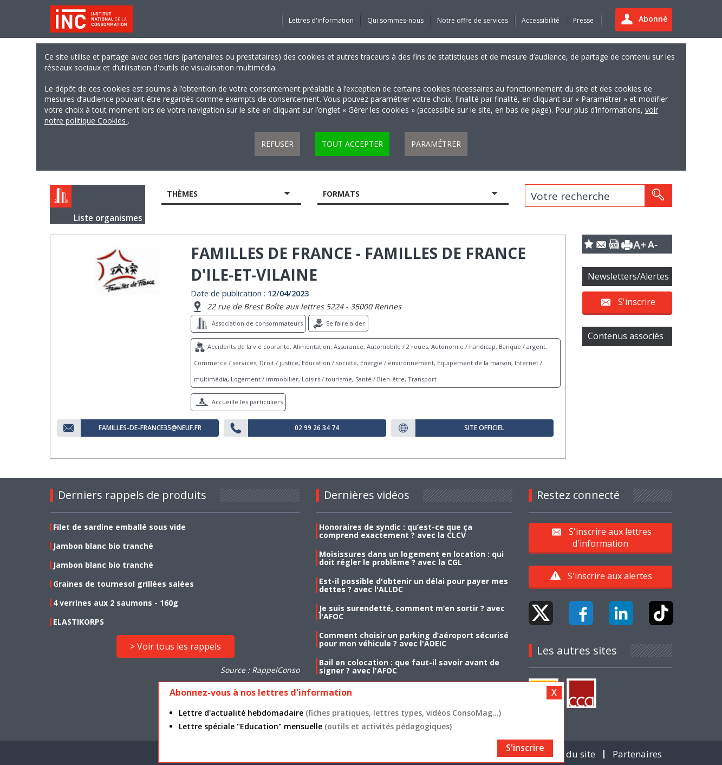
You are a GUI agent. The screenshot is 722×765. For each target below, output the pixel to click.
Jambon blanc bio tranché (103, 546)
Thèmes (182, 194)
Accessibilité (541, 20)
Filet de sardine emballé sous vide (119, 527)
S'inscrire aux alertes (610, 576)
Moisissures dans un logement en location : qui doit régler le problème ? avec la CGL (411, 558)
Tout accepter (352, 144)
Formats (341, 194)
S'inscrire (636, 302)
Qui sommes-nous (395, 20)
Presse (583, 20)
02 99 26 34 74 (317, 428)
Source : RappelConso (260, 670)
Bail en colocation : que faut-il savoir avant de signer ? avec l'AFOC (409, 666)
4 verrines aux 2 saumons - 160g (115, 603)
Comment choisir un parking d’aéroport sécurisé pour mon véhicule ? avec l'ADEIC (414, 639)
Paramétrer (436, 144)
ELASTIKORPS (78, 622)
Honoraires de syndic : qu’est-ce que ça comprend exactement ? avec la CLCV (395, 531)
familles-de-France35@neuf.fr (150, 428)
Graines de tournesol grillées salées (123, 584)
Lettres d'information (321, 20)
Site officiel (484, 428)
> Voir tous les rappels (175, 646)
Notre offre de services (472, 20)
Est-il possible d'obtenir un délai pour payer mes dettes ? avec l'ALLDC (413, 585)
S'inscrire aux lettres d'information (610, 537)
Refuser (277, 144)
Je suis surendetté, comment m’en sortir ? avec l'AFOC (412, 612)
